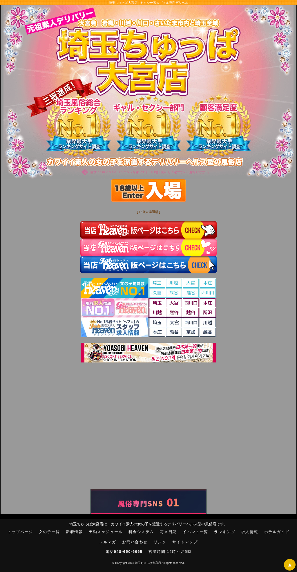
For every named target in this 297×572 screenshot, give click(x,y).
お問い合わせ (135, 542)
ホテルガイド (277, 532)
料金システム (141, 532)
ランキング (224, 532)
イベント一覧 (195, 532)
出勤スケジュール (106, 532)
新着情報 (74, 532)
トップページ (20, 532)
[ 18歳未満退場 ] (148, 212)
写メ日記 (168, 532)
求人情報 (249, 532)
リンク (160, 542)
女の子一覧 (49, 532)
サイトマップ (185, 542)
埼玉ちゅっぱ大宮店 (148, 562)
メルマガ (107, 542)
